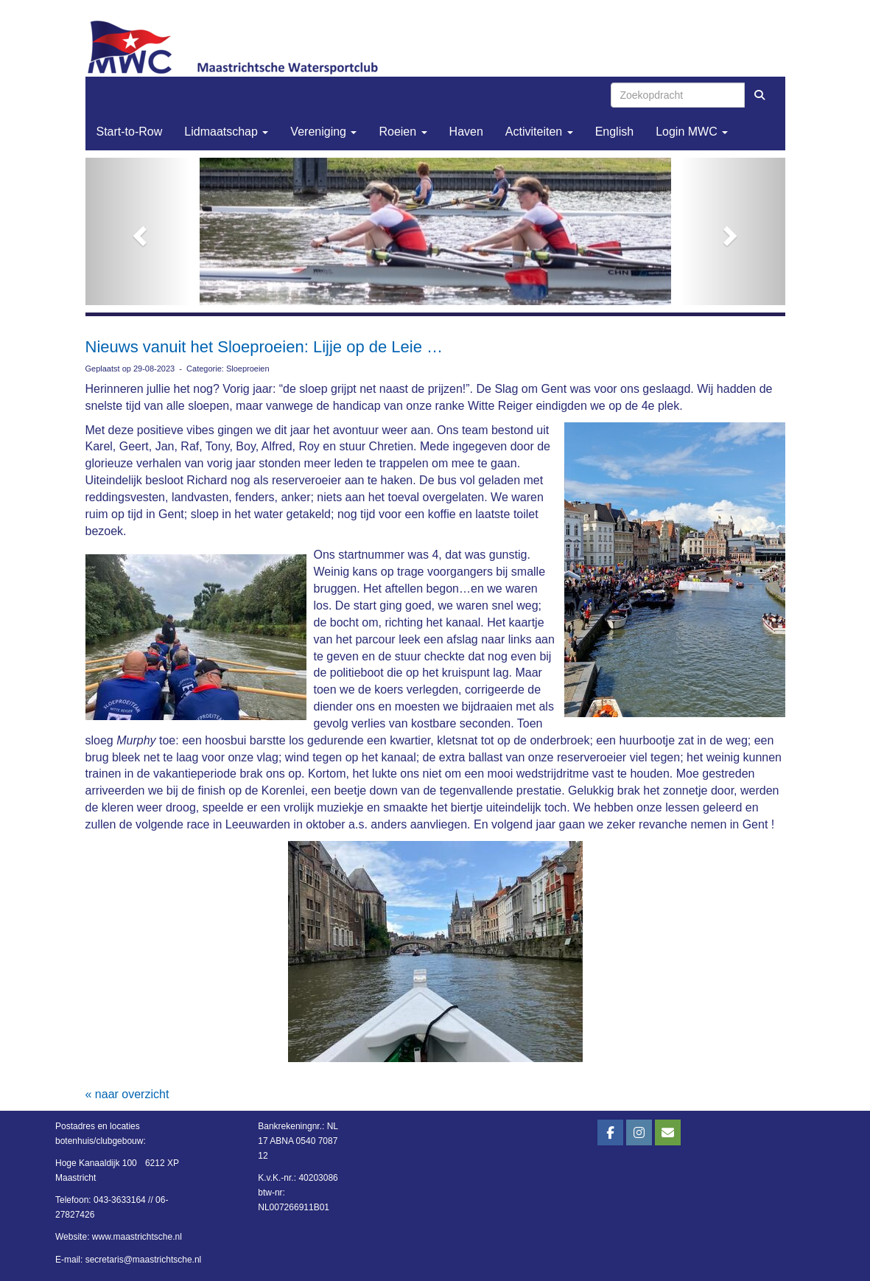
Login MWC (692, 131)
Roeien (403, 131)
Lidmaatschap (226, 131)
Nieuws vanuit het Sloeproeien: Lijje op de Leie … (264, 347)
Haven (466, 131)
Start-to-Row (130, 131)
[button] (138, 231)
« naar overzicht (127, 1094)
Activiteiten (539, 131)
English (614, 131)
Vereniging (323, 131)
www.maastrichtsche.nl (137, 1237)
